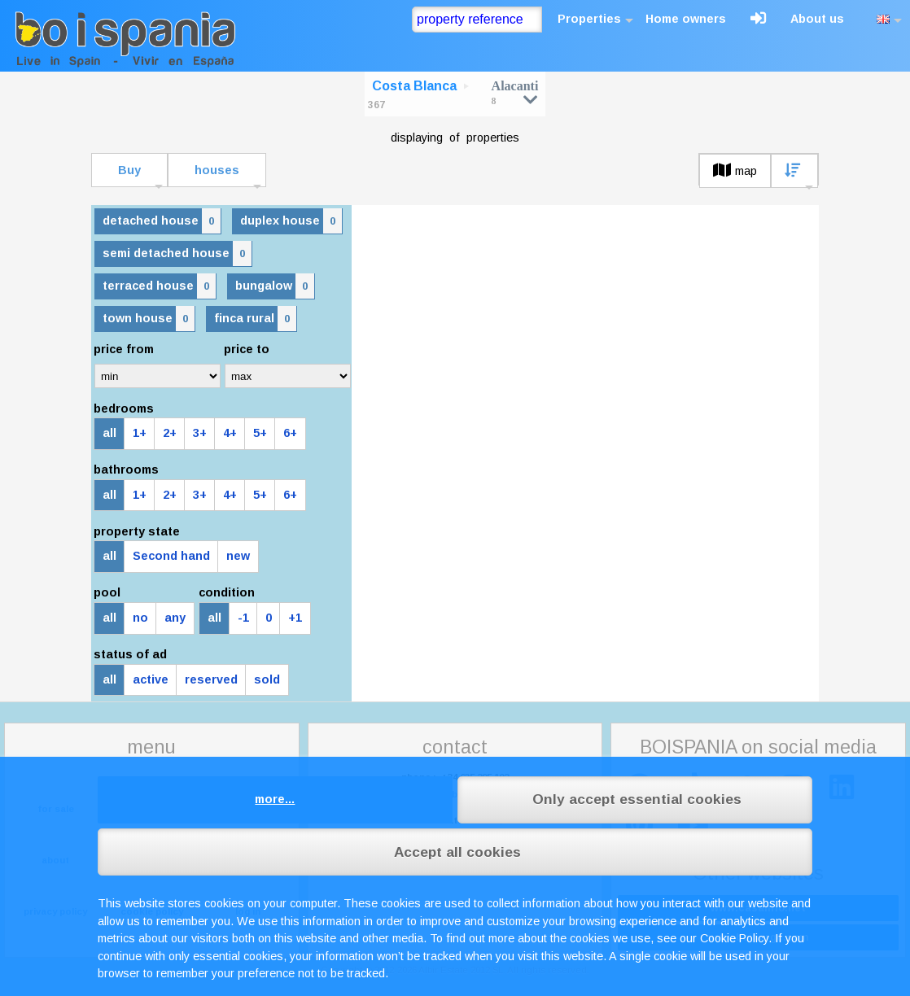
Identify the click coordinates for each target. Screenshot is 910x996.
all (109, 432)
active (150, 679)
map (735, 170)
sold (267, 679)
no (140, 617)
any (175, 617)
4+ (230, 432)
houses (217, 170)
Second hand (171, 555)
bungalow (274, 286)
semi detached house (177, 253)
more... (275, 799)
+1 (295, 617)
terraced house (159, 286)
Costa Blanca (414, 86)
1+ (140, 432)
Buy (129, 170)
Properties (589, 18)
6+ (290, 432)
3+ (200, 432)
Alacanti (515, 92)
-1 (243, 617)
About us (817, 18)
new (238, 555)
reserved (211, 679)
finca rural (255, 318)
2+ (170, 432)
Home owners (685, 18)
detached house (162, 221)
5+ (260, 432)
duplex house (291, 221)
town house (149, 318)
